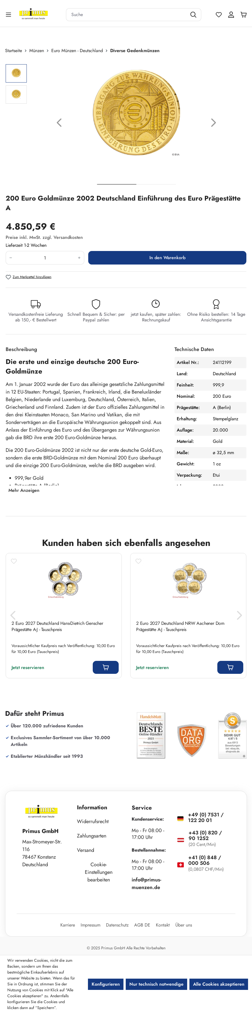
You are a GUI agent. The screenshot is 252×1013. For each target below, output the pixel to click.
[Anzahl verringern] (11, 258)
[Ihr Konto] (231, 14)
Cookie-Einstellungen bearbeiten (98, 872)
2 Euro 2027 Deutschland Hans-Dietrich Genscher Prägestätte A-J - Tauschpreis (57, 626)
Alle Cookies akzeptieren (218, 984)
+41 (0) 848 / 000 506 (204, 860)
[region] (126, 124)
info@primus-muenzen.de (146, 883)
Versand (85, 850)
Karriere (67, 925)
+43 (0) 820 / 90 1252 (205, 835)
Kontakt (163, 925)
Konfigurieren (106, 984)
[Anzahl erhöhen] (79, 258)
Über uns (183, 925)
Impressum (90, 925)
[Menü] (9, 14)
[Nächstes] (213, 124)
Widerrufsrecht (93, 821)
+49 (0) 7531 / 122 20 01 (206, 817)
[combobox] (126, 14)
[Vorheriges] (59, 124)
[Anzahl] (45, 258)
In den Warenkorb (167, 257)
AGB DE (142, 925)
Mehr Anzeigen (23, 490)
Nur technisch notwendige (156, 984)
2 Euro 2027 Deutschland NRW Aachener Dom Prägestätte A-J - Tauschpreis (180, 626)
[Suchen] (194, 14)
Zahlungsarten (91, 835)
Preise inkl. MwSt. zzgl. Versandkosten (44, 237)
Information (92, 807)
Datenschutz (117, 925)
